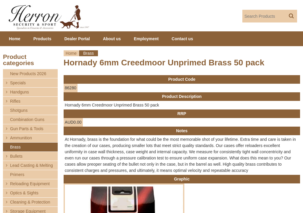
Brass (88, 53)
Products (42, 38)
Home (71, 53)
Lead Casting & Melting (31, 165)
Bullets (16, 156)
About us (112, 38)
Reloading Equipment (30, 183)
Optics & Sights (24, 193)
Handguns (19, 92)
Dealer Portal (77, 38)
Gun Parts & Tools (26, 128)
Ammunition (21, 137)
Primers (17, 174)
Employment (146, 38)
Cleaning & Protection (30, 202)
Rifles (15, 101)
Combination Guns (27, 119)
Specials (18, 82)
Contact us (182, 38)
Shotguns (19, 110)
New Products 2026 (28, 73)
